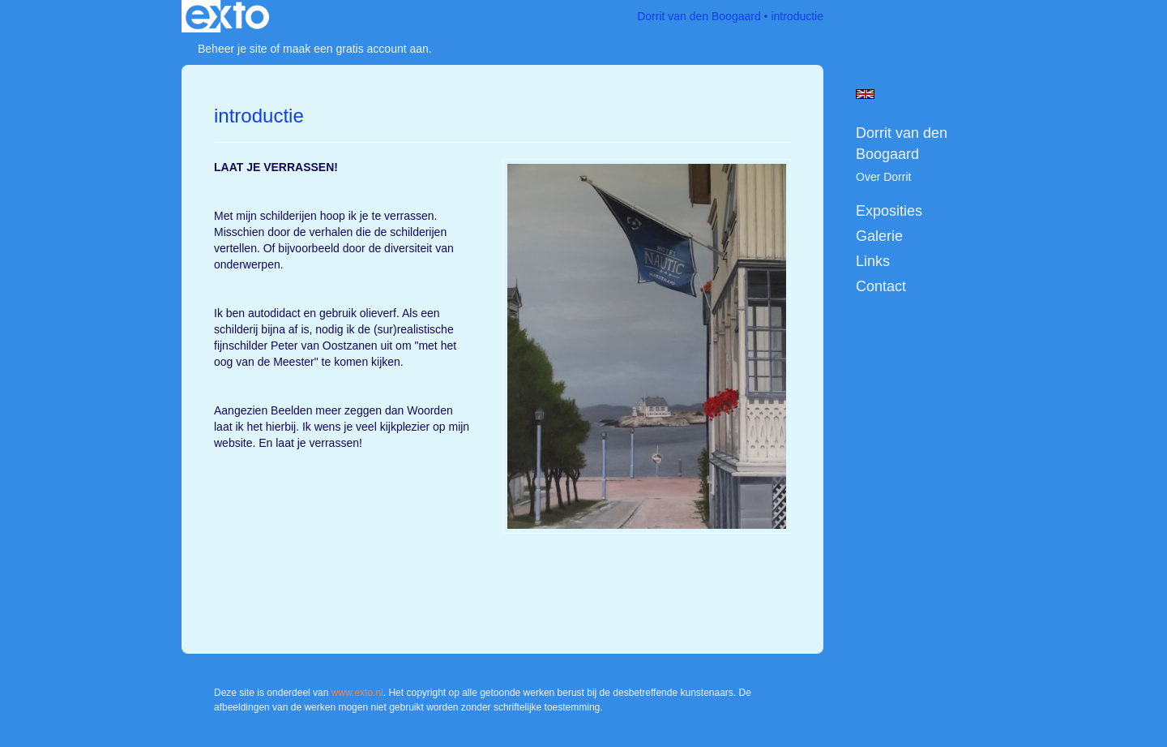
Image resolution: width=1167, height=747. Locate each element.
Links (873, 261)
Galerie (879, 236)
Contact (881, 286)
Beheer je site (232, 48)
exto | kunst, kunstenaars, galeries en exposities (227, 16)
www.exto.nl (357, 692)
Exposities (889, 211)
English (865, 94)
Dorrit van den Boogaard (699, 16)
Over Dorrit (883, 176)
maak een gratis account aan (356, 48)
